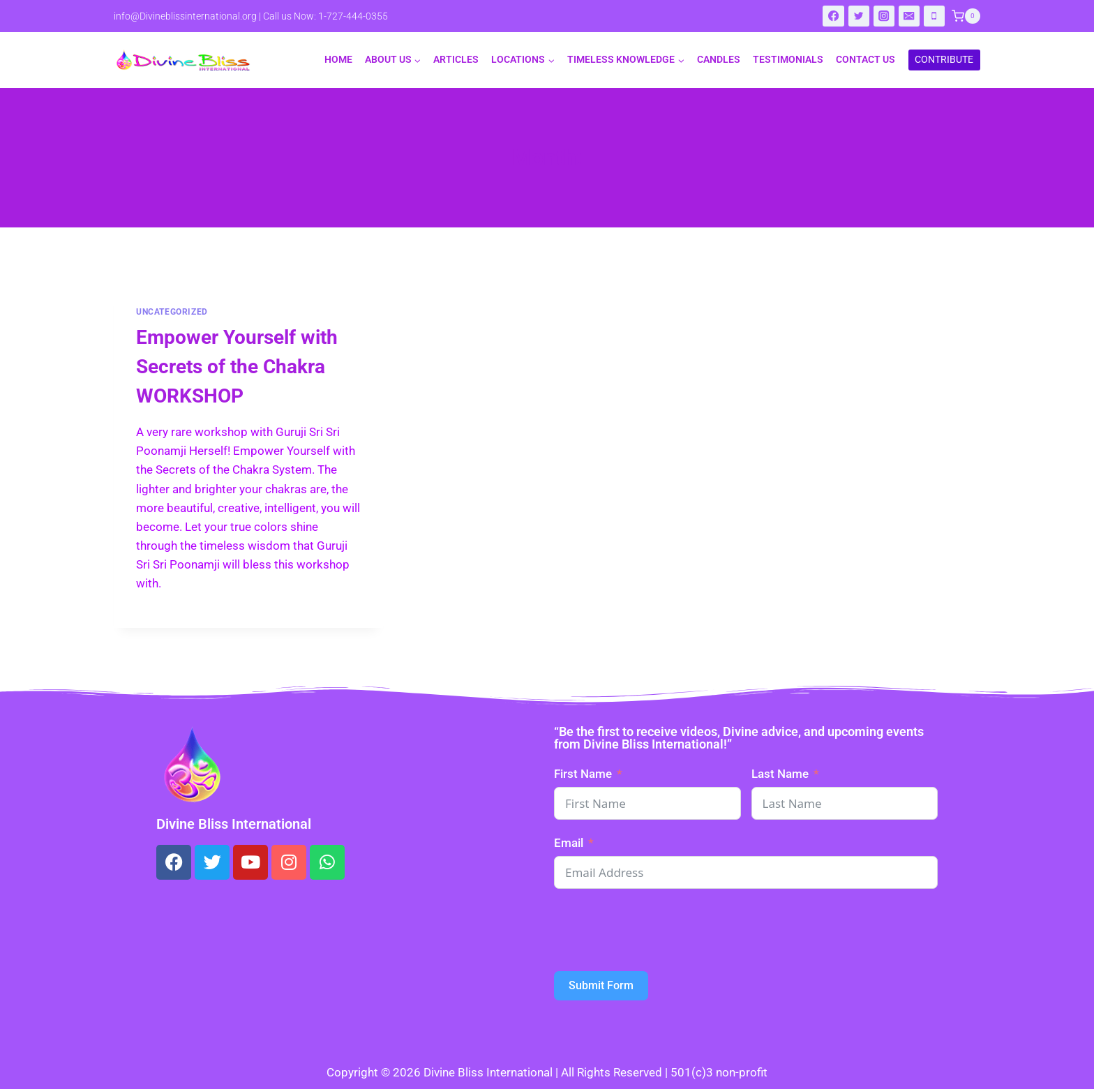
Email (568, 843)
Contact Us (865, 59)
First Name (583, 774)
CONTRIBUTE (944, 59)
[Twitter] (859, 16)
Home (338, 59)
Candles (718, 59)
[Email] (909, 16)
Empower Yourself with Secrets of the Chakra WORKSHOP (237, 366)
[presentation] (660, 930)
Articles (456, 59)
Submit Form (601, 985)
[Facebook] (833, 16)
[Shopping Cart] (966, 16)
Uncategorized (172, 312)
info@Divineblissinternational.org (185, 16)
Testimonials (788, 59)
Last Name (780, 774)
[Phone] (934, 16)
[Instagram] (884, 16)
